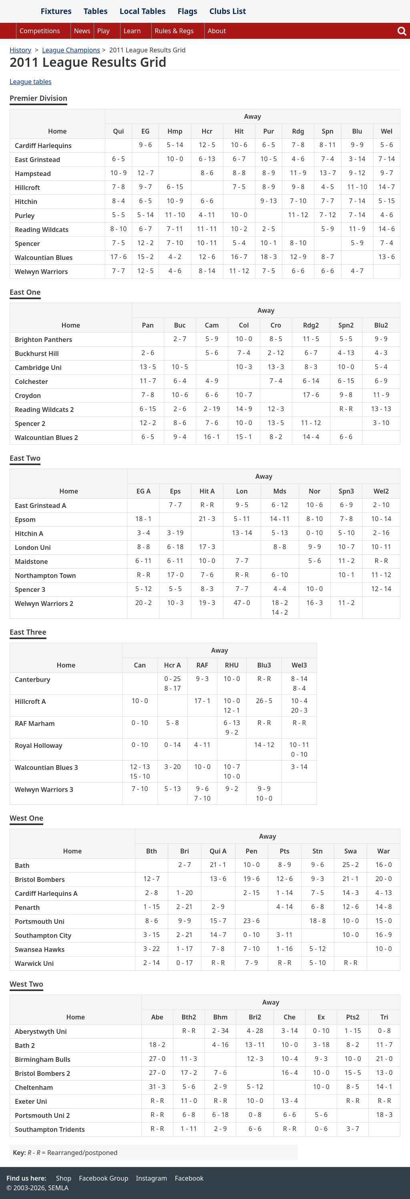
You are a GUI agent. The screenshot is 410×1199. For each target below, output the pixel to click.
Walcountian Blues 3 (46, 767)
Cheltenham (34, 1087)
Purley (24, 215)
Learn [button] (132, 30)
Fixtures (55, 11)
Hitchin (26, 201)
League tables (31, 81)
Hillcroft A (30, 701)
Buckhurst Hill (37, 353)
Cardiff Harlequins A (46, 893)
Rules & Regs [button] (174, 30)
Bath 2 (25, 1045)
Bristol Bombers (40, 879)
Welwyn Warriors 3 (44, 789)
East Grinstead (37, 159)
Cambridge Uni (38, 367)
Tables (96, 11)
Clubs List (227, 11)
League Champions (71, 50)
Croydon (28, 395)
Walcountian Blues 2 (46, 437)
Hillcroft (27, 187)
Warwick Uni (34, 963)
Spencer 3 (30, 589)
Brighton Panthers (43, 339)
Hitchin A (29, 533)
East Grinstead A (40, 505)
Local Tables (143, 11)
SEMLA (17, 12)
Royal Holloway (38, 745)
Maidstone (31, 561)
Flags (187, 11)
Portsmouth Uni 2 (42, 1115)
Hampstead (33, 173)
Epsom (25, 519)
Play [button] (103, 30)
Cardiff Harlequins (43, 145)
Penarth (27, 907)
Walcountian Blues (43, 257)
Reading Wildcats (41, 229)
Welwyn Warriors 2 (44, 603)
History (20, 50)
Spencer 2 (30, 423)
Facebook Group (103, 1178)
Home (8, 31)
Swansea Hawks (39, 949)
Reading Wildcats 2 (44, 409)
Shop (63, 1178)
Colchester (31, 381)
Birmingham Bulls (42, 1059)
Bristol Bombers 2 (42, 1073)
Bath (22, 865)
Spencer (27, 243)
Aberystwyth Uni (41, 1031)
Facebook (189, 1178)
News (82, 30)
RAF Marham (35, 723)
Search (402, 31)
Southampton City (43, 935)
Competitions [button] (40, 30)
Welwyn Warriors (41, 271)
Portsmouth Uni (39, 921)
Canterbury (32, 679)
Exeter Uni (31, 1101)
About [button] (217, 30)
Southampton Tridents (50, 1129)
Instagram (151, 1178)
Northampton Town (45, 575)
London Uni (33, 547)
